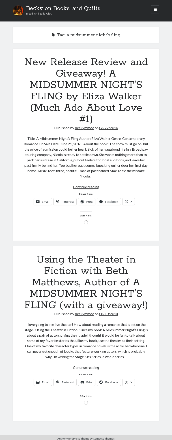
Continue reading (86, 187)
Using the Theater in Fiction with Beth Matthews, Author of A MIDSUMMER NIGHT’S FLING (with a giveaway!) (86, 282)
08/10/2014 (108, 314)
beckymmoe (84, 128)
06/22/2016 (108, 128)
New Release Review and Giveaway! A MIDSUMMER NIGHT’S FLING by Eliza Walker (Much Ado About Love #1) (86, 91)
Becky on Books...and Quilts (63, 8)
